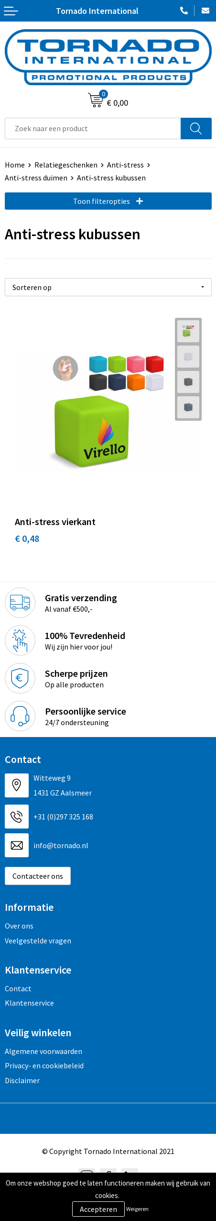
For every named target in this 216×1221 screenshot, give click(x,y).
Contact (18, 988)
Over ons (19, 925)
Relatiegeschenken (65, 164)
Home (15, 164)
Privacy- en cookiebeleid (44, 1065)
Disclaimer (22, 1080)
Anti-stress (125, 164)
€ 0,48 (27, 538)
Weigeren (137, 1208)
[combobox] (93, 128)
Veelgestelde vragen (38, 940)
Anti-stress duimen (36, 177)
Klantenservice (29, 1003)
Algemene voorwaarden (43, 1051)
